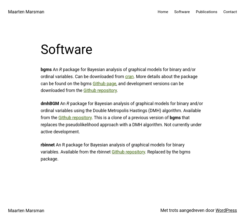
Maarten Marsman (26, 11)
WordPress (226, 210)
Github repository (100, 90)
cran (129, 76)
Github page (104, 83)
